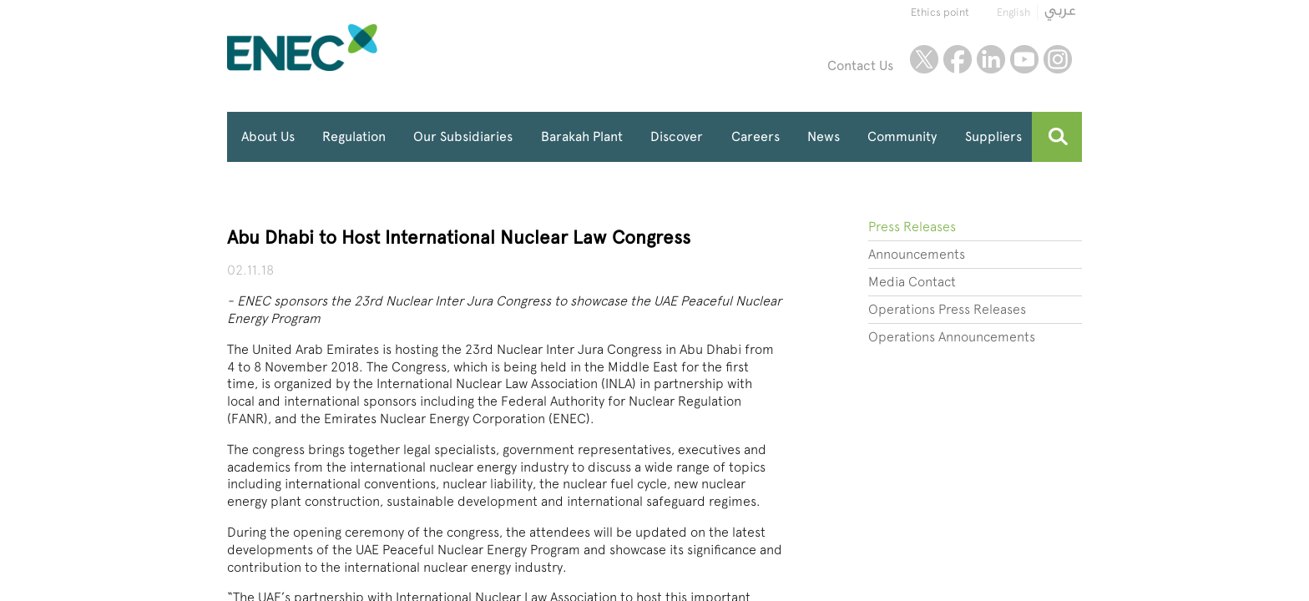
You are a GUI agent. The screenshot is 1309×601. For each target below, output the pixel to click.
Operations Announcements (951, 337)
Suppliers (993, 136)
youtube (1024, 59)
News (823, 136)
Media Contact (912, 282)
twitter (924, 59)
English (1013, 12)
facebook (957, 59)
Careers (755, 136)
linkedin (991, 59)
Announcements (916, 254)
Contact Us (860, 65)
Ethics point (940, 12)
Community (902, 136)
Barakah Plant (582, 136)
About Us (268, 136)
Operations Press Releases (947, 309)
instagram (1058, 59)
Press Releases (912, 227)
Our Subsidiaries (463, 136)
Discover (676, 136)
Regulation (354, 136)
